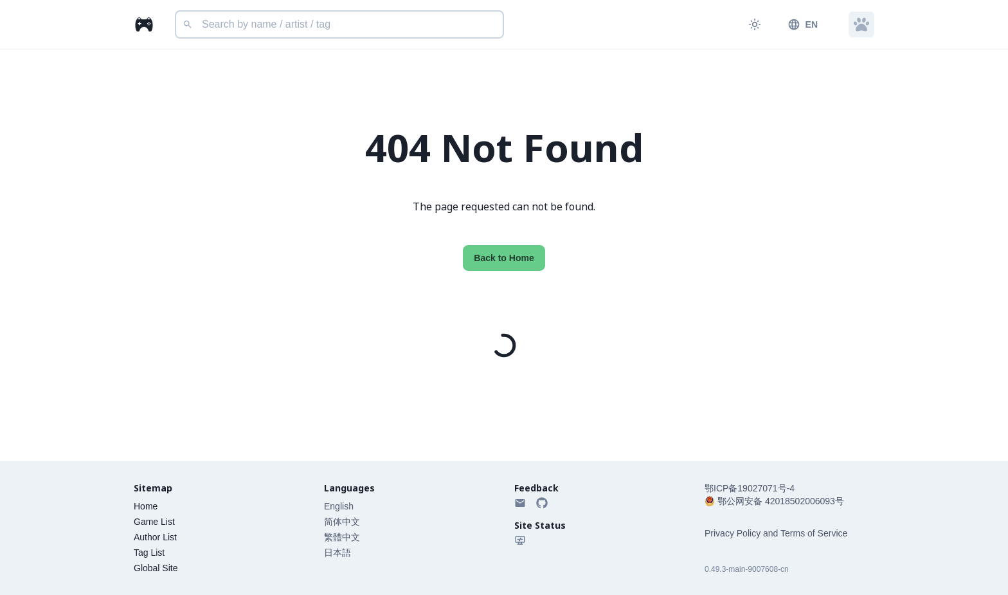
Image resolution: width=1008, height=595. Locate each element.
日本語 (337, 552)
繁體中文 (342, 537)
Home (146, 506)
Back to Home (504, 258)
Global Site (155, 568)
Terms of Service (813, 533)
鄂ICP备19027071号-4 (750, 488)
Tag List (149, 552)
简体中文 (342, 522)
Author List (155, 537)
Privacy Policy (732, 533)
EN (803, 24)
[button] (861, 24)
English (339, 506)
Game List (154, 522)
